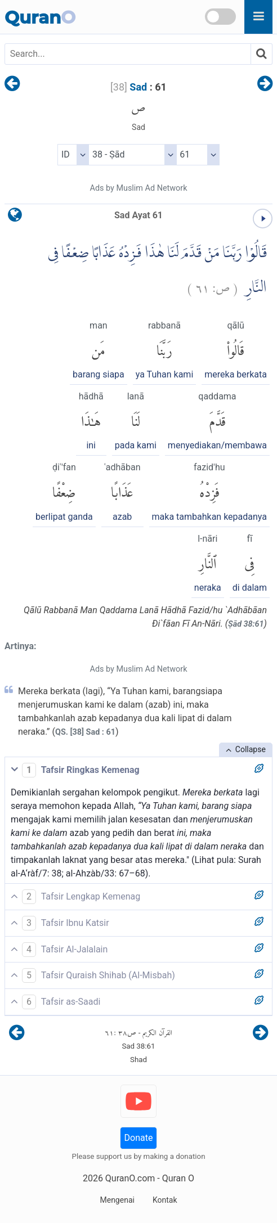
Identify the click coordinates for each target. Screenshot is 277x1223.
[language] (15, 217)
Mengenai (117, 1199)
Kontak (165, 1199)
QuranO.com (130, 1178)
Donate (138, 1137)
